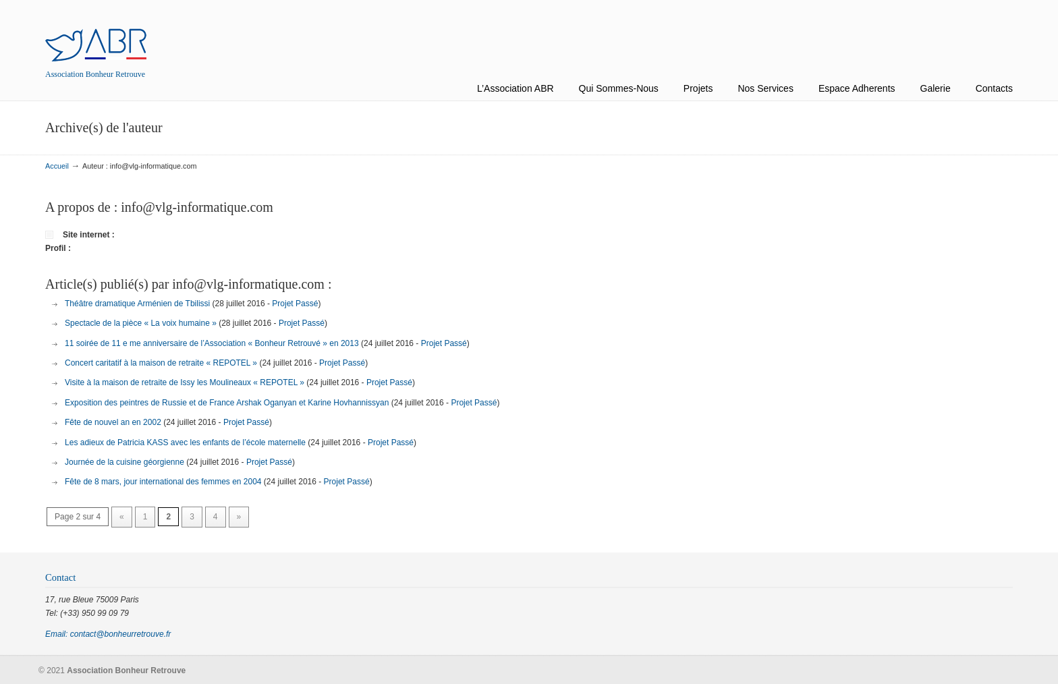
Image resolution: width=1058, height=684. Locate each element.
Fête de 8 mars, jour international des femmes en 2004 (163, 481)
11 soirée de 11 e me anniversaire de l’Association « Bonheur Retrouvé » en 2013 (212, 343)
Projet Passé (295, 303)
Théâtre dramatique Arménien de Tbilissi (137, 303)
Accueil (57, 166)
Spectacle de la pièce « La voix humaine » (141, 323)
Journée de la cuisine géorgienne (124, 462)
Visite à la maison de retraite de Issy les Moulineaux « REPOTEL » (184, 382)
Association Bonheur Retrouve (95, 32)
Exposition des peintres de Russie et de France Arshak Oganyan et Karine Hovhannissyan (227, 402)
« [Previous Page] (121, 516)
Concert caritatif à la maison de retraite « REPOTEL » (161, 363)
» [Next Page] (239, 516)
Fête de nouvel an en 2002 (113, 422)
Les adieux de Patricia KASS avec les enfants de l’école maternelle (185, 442)
